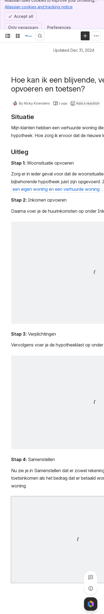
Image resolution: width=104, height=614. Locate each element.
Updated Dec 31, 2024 (73, 50)
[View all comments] (90, 577)
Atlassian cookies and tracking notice (39, 6)
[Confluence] (28, 35)
